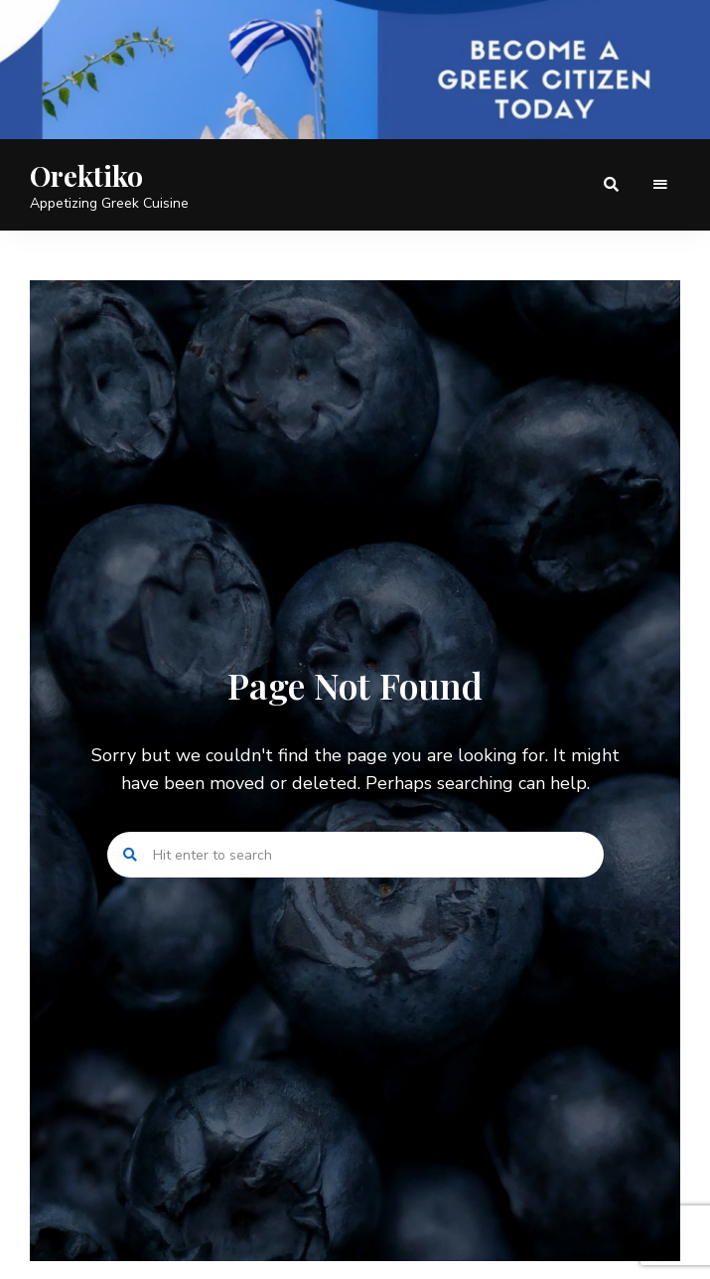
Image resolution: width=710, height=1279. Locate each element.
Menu (660, 185)
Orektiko (86, 176)
